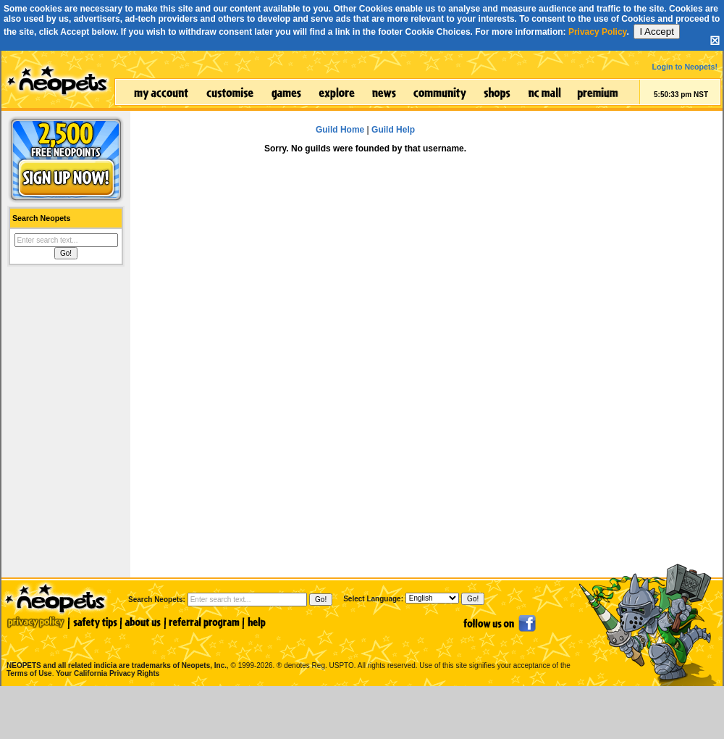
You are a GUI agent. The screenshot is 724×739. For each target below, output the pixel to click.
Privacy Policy (597, 32)
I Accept (656, 31)
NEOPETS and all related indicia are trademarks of (115, 650)
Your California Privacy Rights (107, 673)
